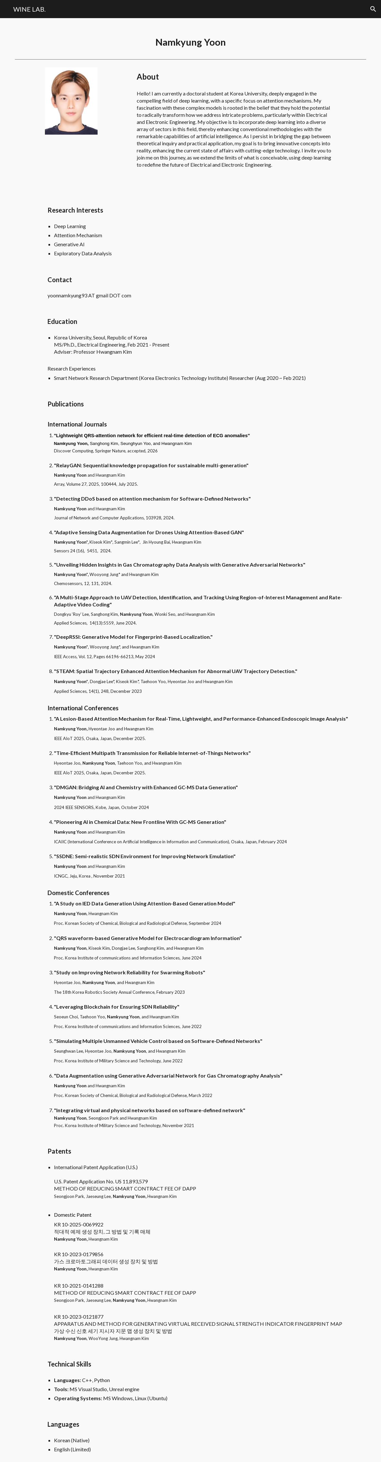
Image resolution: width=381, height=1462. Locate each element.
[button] (373, 9)
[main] (190, 37)
